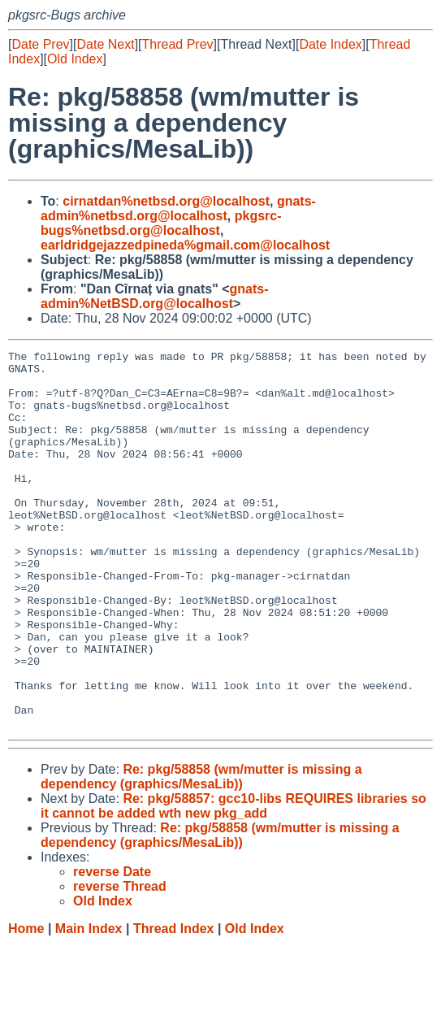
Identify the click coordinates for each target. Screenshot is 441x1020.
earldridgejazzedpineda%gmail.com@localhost (185, 245)
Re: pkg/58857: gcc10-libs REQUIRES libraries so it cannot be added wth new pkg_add (233, 881)
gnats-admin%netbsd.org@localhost (178, 208)
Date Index (330, 44)
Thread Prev (178, 44)
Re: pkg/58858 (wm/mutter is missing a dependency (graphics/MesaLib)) (201, 852)
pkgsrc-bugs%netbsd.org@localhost (161, 223)
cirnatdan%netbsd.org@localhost (166, 201)
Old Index (74, 59)
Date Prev (40, 44)
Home (26, 1004)
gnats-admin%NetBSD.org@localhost (155, 296)
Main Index (89, 1004)
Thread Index (173, 1004)
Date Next (105, 44)
